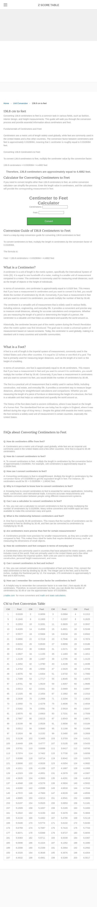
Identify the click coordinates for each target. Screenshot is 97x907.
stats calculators (58, 595)
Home (6, 103)
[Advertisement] (47, 20)
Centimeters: (35, 207)
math (42, 595)
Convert (49, 221)
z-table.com (9, 595)
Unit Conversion (20, 103)
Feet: (35, 212)
